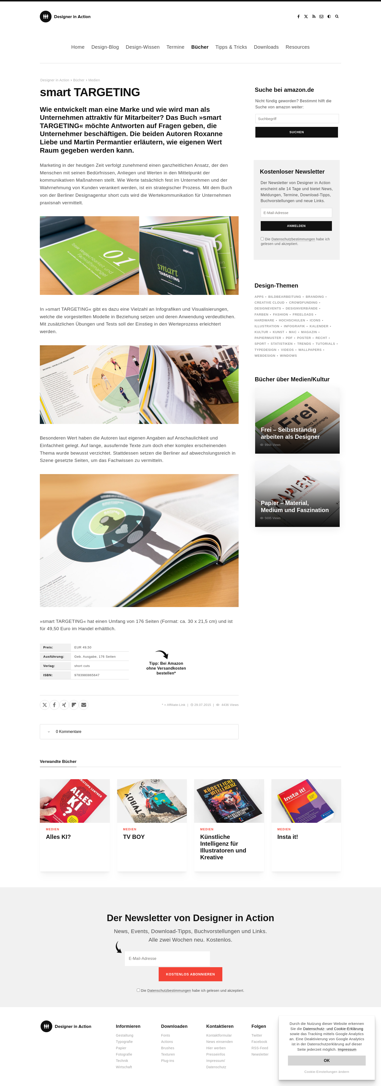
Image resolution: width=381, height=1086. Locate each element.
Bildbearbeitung (284, 298)
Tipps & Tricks (231, 47)
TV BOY (134, 837)
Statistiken (282, 345)
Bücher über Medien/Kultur (292, 380)
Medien (94, 80)
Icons (315, 322)
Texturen (168, 1054)
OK (327, 1060)
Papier (121, 1047)
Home (78, 47)
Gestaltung (124, 1035)
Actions (167, 1041)
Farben (261, 316)
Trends (304, 345)
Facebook (298, 16)
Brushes (167, 1047)
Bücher (199, 47)
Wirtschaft (124, 1066)
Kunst (278, 333)
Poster (304, 339)
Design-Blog (105, 47)
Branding (315, 298)
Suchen (297, 133)
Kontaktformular (219, 1035)
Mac (293, 333)
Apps (259, 298)
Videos (287, 351)
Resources (298, 47)
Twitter (256, 1035)
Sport (260, 345)
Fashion (280, 316)
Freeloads (303, 316)
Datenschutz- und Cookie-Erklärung (333, 1029)
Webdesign (264, 357)
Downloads (266, 47)
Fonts (165, 1035)
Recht (321, 339)
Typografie (124, 1041)
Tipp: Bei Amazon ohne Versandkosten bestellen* (166, 668)
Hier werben (216, 1047)
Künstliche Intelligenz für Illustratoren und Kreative (223, 847)
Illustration (266, 327)
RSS (314, 16)
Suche (337, 16)
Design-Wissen (143, 47)
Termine (175, 47)
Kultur (261, 333)
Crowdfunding (303, 304)
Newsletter (259, 1054)
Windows (288, 357)
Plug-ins (167, 1060)
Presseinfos (215, 1054)
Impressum (347, 1049)
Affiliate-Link (176, 705)
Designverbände (302, 310)
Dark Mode (329, 16)
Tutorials (325, 345)
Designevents (267, 310)
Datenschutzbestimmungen (293, 241)
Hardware (264, 322)
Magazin (309, 333)
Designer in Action (65, 16)
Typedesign (265, 351)
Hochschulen (292, 322)
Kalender (319, 327)
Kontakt (321, 16)
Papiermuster (267, 339)
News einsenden (219, 1041)
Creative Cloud (269, 304)
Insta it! (287, 837)
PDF (289, 339)
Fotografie (124, 1054)
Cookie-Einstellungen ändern (326, 1072)
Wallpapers (310, 351)
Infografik (294, 327)
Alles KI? (58, 837)
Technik (122, 1060)
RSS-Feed (259, 1047)
